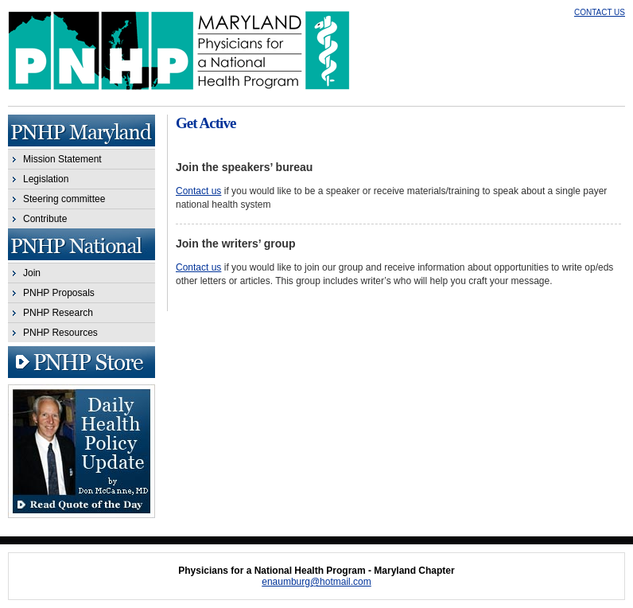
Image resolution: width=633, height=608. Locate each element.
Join (32, 273)
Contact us (198, 191)
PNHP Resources (60, 332)
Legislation (45, 179)
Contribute (45, 218)
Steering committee (64, 199)
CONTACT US (599, 12)
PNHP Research (58, 312)
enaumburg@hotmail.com (316, 581)
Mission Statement (62, 159)
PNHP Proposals (59, 292)
